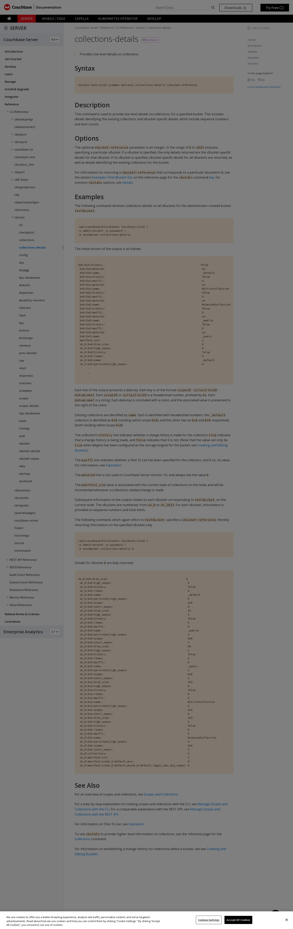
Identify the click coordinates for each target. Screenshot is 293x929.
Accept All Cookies (238, 919)
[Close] (286, 919)
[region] (146, 920)
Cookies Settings (208, 919)
